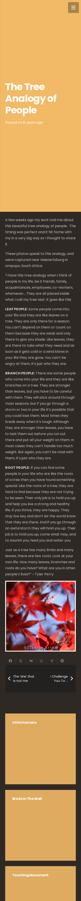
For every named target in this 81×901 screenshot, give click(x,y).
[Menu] (73, 7)
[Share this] (10, 660)
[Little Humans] (40, 748)
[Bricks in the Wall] (40, 825)
